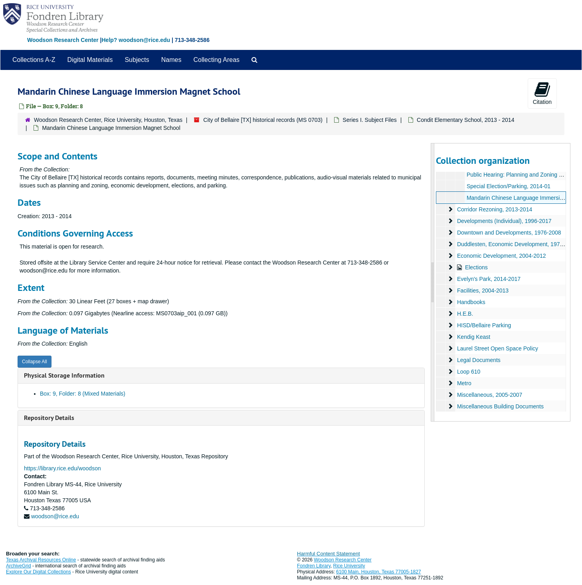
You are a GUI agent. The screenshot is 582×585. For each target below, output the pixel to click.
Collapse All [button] (34, 361)
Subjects (137, 59)
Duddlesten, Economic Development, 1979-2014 (517, 244)
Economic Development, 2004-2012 (501, 256)
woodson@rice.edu (55, 516)
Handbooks (471, 302)
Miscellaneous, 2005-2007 (489, 395)
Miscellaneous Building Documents (500, 406)
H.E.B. (465, 313)
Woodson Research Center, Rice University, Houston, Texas (108, 120)
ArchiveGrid (18, 566)
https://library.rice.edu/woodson (62, 468)
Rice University (349, 566)
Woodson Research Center (63, 40)
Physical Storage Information (64, 375)
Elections (476, 267)
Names (171, 59)
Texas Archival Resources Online (41, 560)
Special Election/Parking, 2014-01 (508, 186)
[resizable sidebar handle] (432, 282)
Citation (542, 93)
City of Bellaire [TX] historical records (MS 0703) (263, 120)
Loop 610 (468, 371)
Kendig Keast (473, 337)
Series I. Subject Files (369, 120)
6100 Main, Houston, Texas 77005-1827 (378, 572)
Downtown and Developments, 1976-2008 (509, 232)
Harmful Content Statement (328, 554)
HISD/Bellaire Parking (484, 325)
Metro (464, 383)
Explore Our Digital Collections (38, 572)
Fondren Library (314, 566)
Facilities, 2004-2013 (483, 290)
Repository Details (49, 418)
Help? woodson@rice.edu (135, 40)
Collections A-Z (33, 59)
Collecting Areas (216, 59)
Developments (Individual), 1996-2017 (504, 221)
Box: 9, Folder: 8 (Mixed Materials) (82, 393)
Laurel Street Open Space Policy (497, 348)
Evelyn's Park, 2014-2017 (489, 279)
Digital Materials (90, 59)
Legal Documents (479, 360)
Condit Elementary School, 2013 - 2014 (465, 120)
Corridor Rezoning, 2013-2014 (494, 209)
